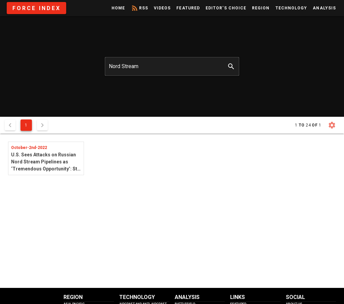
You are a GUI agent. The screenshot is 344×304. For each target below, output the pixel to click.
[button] (332, 125)
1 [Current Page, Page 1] (26, 125)
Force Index (36, 8)
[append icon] (231, 66)
